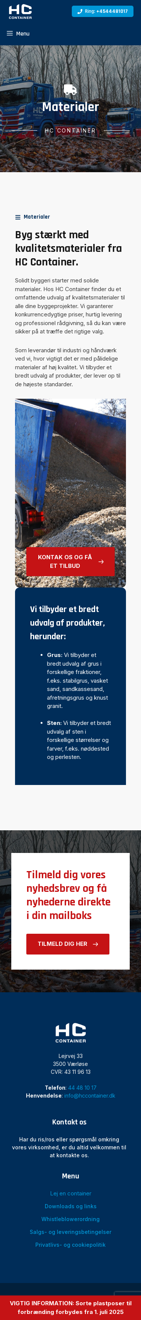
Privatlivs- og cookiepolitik (70, 1244)
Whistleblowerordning (70, 1219)
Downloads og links (71, 1206)
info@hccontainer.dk (89, 1095)
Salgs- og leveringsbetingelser (70, 1232)
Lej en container (70, 1193)
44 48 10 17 (82, 1087)
